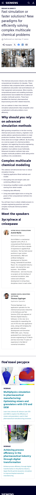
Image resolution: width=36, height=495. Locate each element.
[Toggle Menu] (3, 3)
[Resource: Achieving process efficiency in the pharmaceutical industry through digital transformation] (18, 452)
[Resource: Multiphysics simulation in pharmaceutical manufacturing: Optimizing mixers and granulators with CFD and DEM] (18, 394)
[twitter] (15, 45)
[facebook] (19, 45)
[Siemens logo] (12, 3)
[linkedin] (22, 45)
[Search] (29, 3)
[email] (26, 45)
